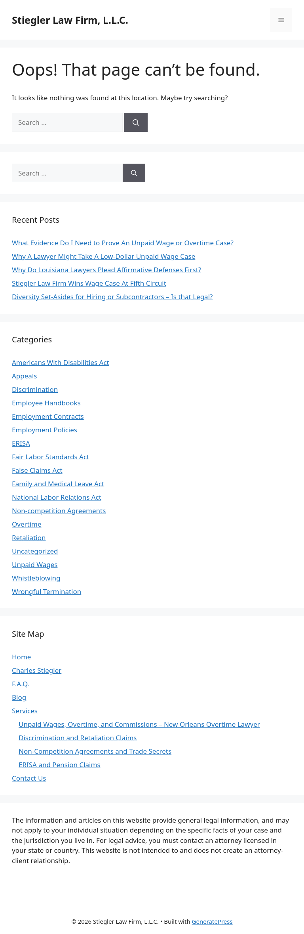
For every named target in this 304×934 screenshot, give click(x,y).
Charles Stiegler (36, 670)
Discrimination (35, 389)
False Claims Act (37, 470)
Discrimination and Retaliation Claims (78, 737)
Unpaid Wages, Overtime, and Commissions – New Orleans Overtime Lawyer (139, 724)
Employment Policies (44, 429)
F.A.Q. (20, 683)
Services (25, 710)
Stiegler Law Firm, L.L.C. (70, 20)
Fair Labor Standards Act (50, 456)
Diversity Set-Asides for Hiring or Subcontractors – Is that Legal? (112, 296)
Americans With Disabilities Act (60, 362)
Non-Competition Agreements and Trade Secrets (95, 751)
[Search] (136, 122)
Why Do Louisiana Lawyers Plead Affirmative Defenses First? (106, 269)
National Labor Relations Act (56, 497)
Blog (19, 697)
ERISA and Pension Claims (60, 764)
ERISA (21, 443)
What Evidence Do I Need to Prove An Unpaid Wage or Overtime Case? (123, 242)
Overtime (27, 524)
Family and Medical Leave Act (58, 483)
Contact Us (29, 778)
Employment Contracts (48, 416)
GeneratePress (212, 921)
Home (21, 656)
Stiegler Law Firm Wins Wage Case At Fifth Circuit (89, 283)
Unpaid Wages (34, 564)
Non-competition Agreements (59, 510)
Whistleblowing (36, 578)
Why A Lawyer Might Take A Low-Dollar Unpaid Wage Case (103, 256)
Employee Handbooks (46, 402)
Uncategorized (35, 551)
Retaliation (29, 537)
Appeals (24, 375)
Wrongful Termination (46, 591)
